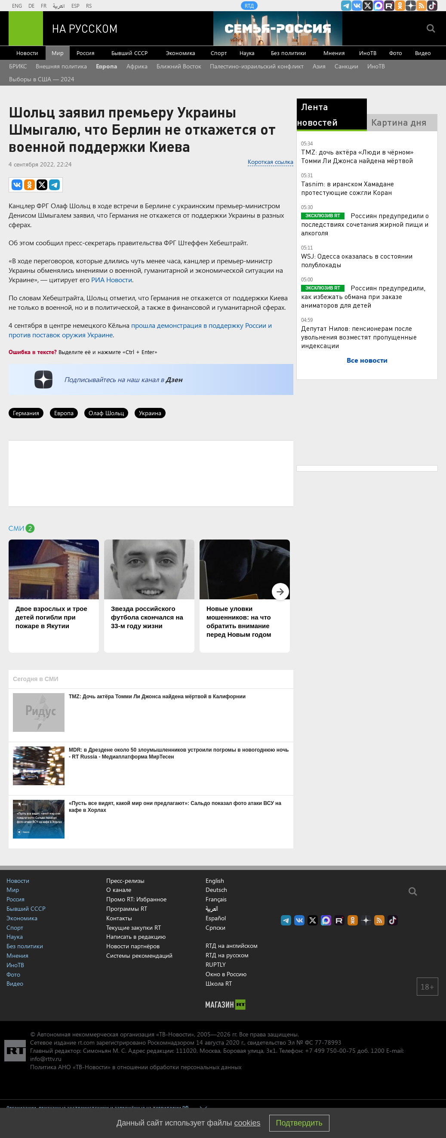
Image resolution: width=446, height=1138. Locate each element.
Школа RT (219, 983)
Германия (26, 413)
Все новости (367, 359)
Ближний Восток (179, 66)
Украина (150, 413)
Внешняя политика (61, 66)
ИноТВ (367, 52)
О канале (118, 889)
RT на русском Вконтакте (357, 5)
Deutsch (216, 890)
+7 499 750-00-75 (330, 1050)
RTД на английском (232, 945)
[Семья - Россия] (277, 28)
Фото (395, 52)
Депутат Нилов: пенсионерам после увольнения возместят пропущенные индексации (359, 337)
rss (421, 5)
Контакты (119, 918)
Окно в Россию (226, 974)
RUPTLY (216, 964)
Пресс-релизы (125, 880)
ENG (17, 5)
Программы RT (126, 908)
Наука (247, 52)
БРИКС (18, 66)
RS (89, 5)
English (215, 881)
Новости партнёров (133, 946)
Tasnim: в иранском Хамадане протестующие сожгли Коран (347, 188)
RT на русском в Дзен (411, 5)
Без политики (288, 52)
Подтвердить (299, 1123)
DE (31, 5)
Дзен (174, 379)
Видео (423, 52)
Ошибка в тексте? (33, 351)
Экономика (180, 52)
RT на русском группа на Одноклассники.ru (400, 5)
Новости (27, 52)
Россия (86, 52)
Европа (106, 66)
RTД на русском (227, 955)
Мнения (334, 52)
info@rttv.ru (46, 1059)
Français (216, 899)
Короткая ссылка (270, 161)
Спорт (219, 52)
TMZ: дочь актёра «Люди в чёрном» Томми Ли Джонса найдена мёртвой (357, 156)
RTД (249, 5)
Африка (137, 66)
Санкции (346, 66)
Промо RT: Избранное (136, 899)
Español (216, 918)
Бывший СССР (129, 52)
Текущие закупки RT (133, 927)
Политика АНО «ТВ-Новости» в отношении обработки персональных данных (135, 1067)
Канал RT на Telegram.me (346, 5)
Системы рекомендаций (139, 955)
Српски (215, 927)
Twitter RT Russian (368, 5)
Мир (58, 52)
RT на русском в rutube (389, 5)
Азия (319, 66)
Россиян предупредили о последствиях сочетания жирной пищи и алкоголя (365, 224)
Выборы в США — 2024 (41, 79)
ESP (75, 5)
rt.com (86, 1042)
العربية (59, 5)
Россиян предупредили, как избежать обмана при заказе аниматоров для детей (363, 296)
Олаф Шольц (106, 413)
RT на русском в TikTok (432, 5)
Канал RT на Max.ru (378, 5)
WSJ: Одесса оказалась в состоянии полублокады (356, 260)
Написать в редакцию (136, 936)
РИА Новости (111, 279)
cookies (247, 1123)
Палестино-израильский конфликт (257, 66)
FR (43, 5)
